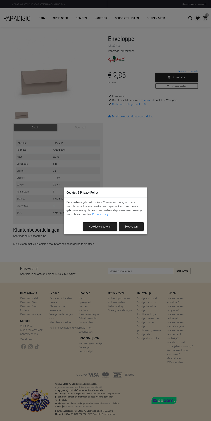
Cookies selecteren (100, 226)
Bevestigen (131, 226)
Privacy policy (100, 214)
